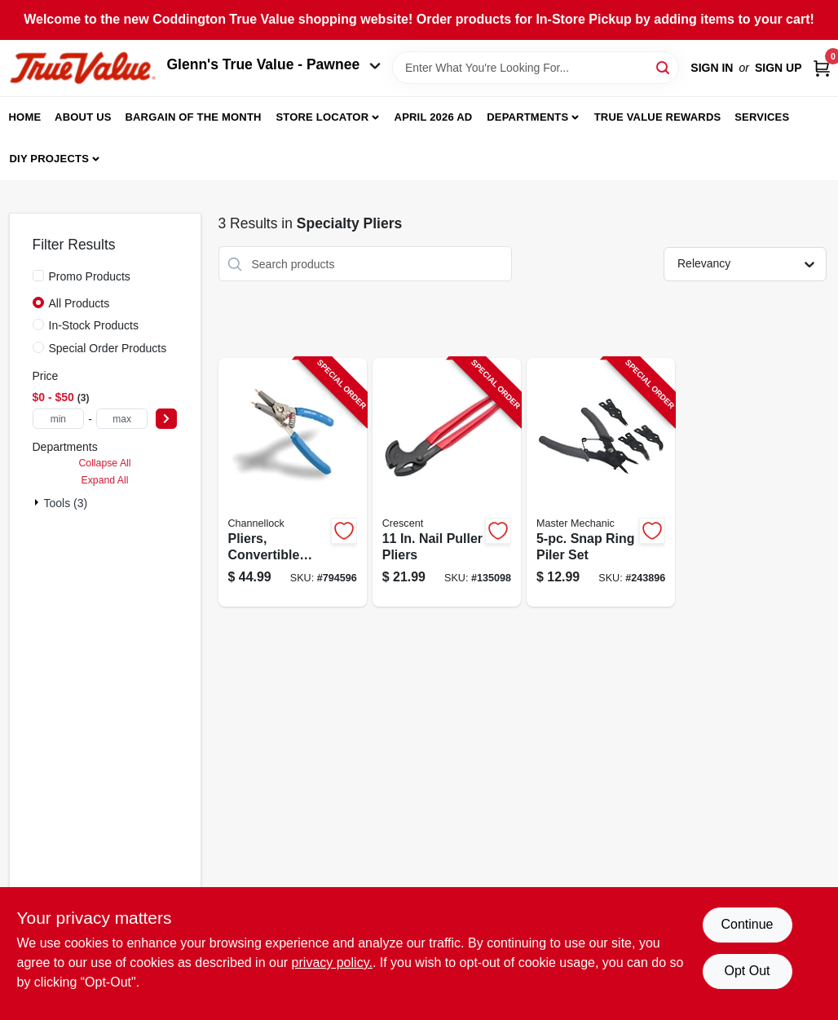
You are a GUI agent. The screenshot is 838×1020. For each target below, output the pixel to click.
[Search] (664, 66)
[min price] (59, 418)
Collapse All (104, 463)
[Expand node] (38, 502)
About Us (83, 117)
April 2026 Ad (434, 117)
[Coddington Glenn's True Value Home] (82, 68)
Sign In (711, 67)
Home (25, 117)
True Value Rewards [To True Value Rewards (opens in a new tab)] (657, 117)
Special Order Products (108, 348)
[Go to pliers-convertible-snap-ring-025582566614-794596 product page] (292, 482)
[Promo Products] (38, 275)
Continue (747, 924)
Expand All (105, 480)
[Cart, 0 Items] (822, 68)
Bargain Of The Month (193, 117)
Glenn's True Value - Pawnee (274, 64)
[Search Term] (535, 67)
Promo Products (89, 276)
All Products (79, 303)
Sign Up (778, 67)
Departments (527, 117)
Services (761, 117)
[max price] (122, 418)
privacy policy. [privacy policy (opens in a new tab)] (332, 962)
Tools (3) (66, 503)
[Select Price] (166, 418)
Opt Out (747, 971)
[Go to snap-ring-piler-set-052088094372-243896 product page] (601, 482)
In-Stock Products (94, 325)
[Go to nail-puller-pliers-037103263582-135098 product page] (447, 482)
